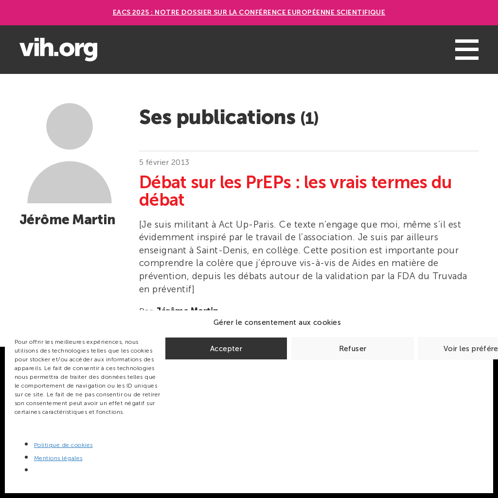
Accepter (226, 348)
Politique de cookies (63, 445)
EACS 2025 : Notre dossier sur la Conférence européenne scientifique (249, 12)
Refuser (353, 348)
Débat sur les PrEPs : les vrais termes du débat (295, 191)
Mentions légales (58, 458)
